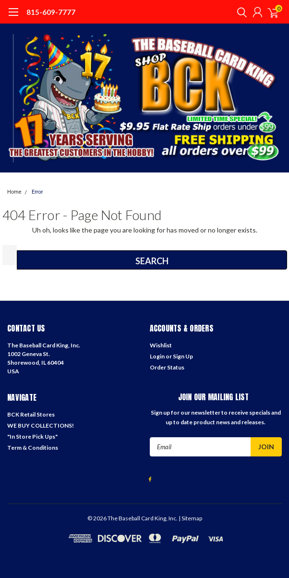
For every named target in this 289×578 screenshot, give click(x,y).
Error (37, 192)
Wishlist (161, 345)
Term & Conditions (32, 447)
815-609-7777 (50, 12)
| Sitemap (190, 518)
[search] (239, 12)
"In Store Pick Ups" (32, 436)
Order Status (167, 367)
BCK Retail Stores (31, 414)
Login (157, 356)
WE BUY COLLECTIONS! (40, 425)
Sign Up (183, 356)
